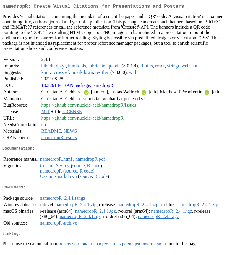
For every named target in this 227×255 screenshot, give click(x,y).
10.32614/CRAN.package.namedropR (77, 86)
